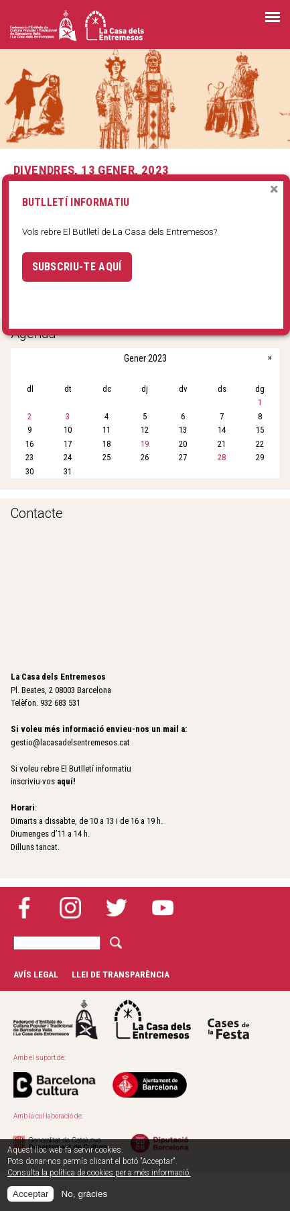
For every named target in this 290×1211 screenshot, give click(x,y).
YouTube (162, 907)
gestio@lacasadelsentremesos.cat (70, 742)
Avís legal (35, 974)
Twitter (116, 907)
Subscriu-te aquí (77, 266)
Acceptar (31, 1194)
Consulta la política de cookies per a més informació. (99, 1172)
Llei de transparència (120, 974)
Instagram (70, 907)
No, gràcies (84, 1194)
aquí (65, 781)
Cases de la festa (228, 1019)
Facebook (24, 907)
